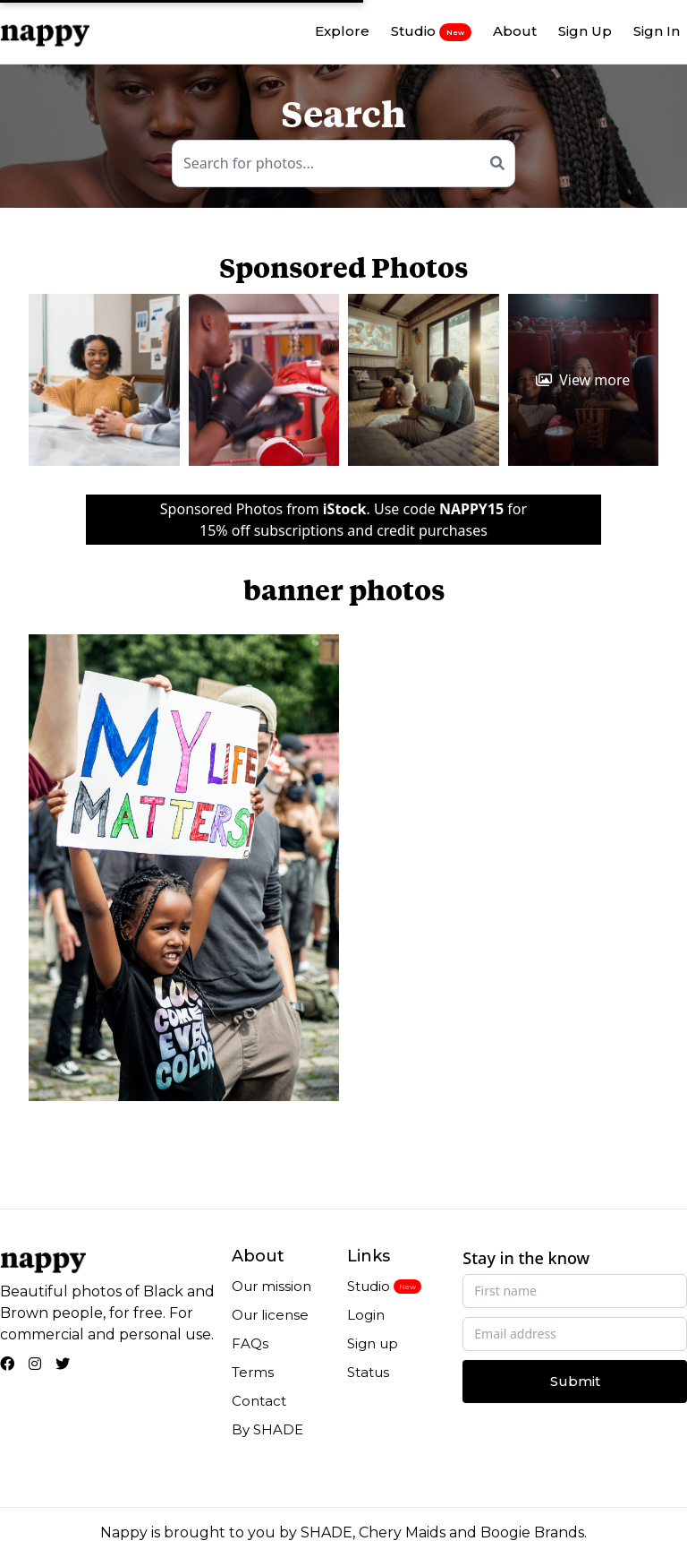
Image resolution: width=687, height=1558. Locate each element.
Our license (270, 1314)
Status (368, 1372)
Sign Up (585, 30)
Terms (253, 1372)
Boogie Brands (532, 1532)
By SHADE (267, 1429)
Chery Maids (402, 1532)
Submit (575, 1381)
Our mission (271, 1286)
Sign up (372, 1343)
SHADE (326, 1532)
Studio (431, 31)
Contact (259, 1400)
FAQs (250, 1343)
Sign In (656, 30)
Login (366, 1314)
